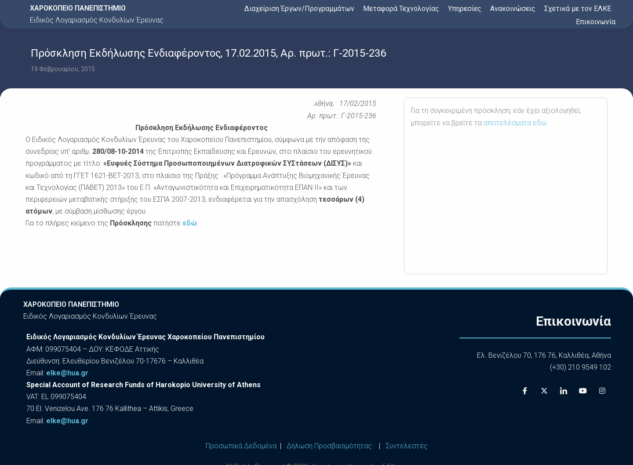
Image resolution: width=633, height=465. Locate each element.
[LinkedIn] (563, 391)
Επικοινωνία (595, 22)
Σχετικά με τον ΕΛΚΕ (577, 8)
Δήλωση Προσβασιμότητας (329, 446)
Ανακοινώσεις (512, 8)
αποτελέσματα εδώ (515, 123)
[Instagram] (602, 391)
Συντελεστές (407, 446)
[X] (544, 391)
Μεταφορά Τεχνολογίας (401, 8)
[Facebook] (524, 391)
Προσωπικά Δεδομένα (241, 446)
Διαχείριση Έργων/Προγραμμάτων (299, 8)
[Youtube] (582, 391)
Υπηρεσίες (464, 8)
